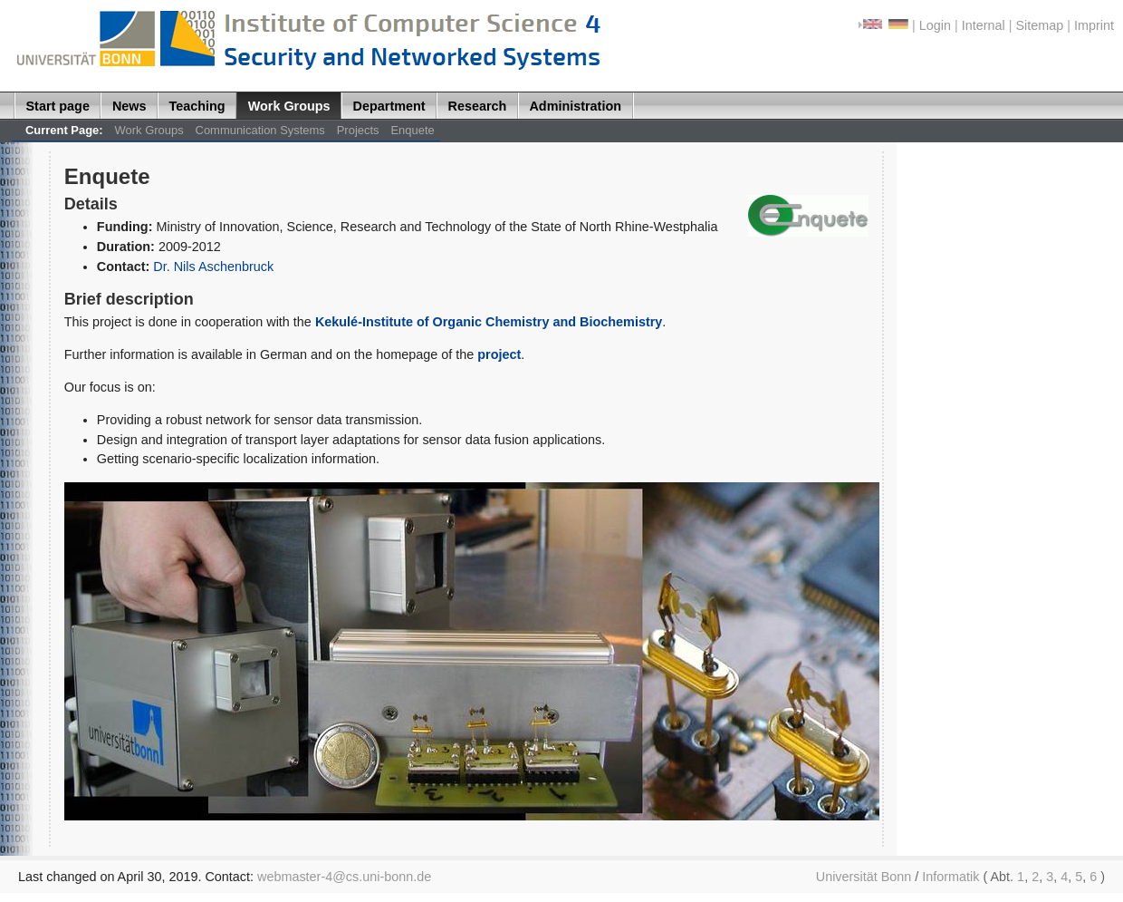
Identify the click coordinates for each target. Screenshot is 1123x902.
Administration (575, 106)
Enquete (412, 130)
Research (477, 106)
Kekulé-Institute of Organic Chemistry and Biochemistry (488, 322)
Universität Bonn (864, 876)
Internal (983, 25)
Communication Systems (260, 130)
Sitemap (1039, 25)
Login (935, 25)
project (499, 354)
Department (389, 106)
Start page (58, 106)
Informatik (950, 876)
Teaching (197, 106)
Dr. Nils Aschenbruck (213, 266)
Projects (358, 130)
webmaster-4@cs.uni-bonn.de (344, 876)
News (129, 106)
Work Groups (289, 106)
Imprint (1094, 25)
